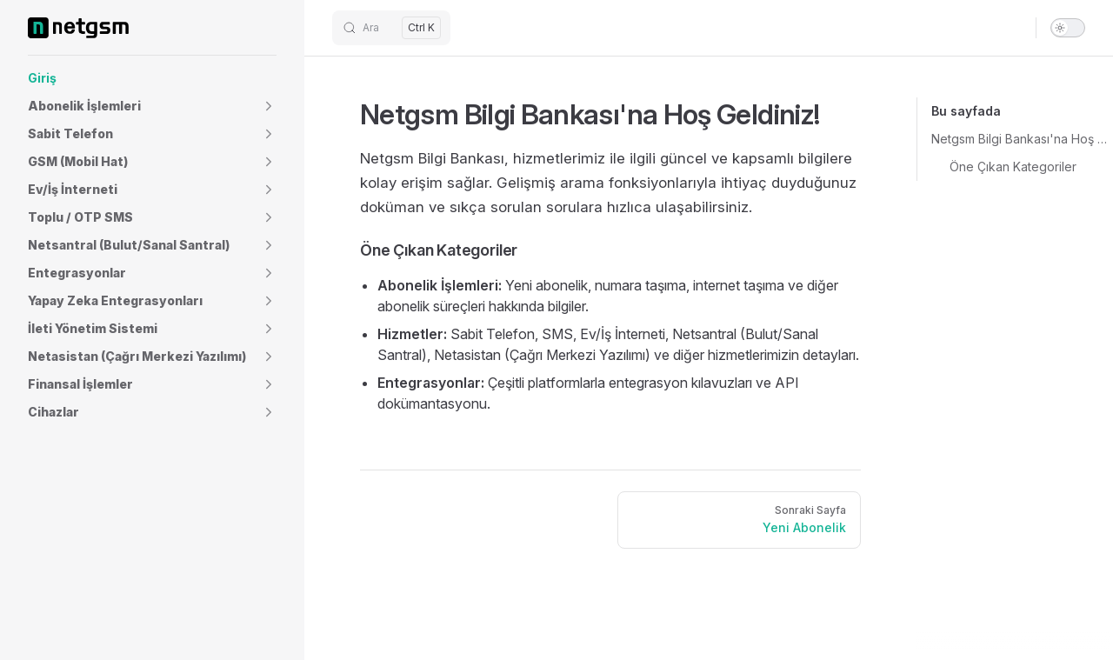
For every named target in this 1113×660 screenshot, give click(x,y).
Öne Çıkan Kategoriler (1013, 166)
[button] (152, 106)
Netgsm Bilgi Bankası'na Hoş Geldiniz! (1021, 138)
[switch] (1067, 27)
